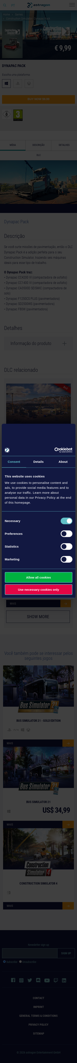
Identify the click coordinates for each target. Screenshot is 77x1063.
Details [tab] (38, 461)
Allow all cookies (38, 577)
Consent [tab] (14, 461)
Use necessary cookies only (38, 589)
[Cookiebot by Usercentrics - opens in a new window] (54, 450)
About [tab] (63, 461)
